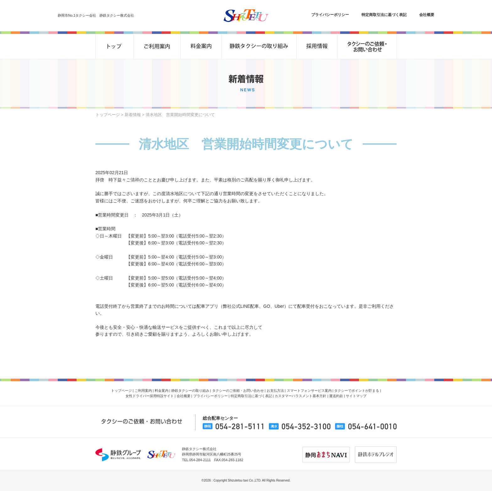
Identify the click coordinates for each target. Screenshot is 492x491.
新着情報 (133, 114)
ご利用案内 (143, 388)
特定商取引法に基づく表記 (384, 15)
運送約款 (336, 393)
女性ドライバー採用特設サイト (150, 393)
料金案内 (161, 388)
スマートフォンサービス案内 (309, 388)
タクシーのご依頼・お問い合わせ (238, 388)
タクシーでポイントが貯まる (356, 388)
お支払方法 (275, 388)
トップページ (107, 114)
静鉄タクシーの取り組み (190, 388)
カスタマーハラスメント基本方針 (300, 393)
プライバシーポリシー (330, 15)
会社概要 (426, 15)
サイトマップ (356, 393)
